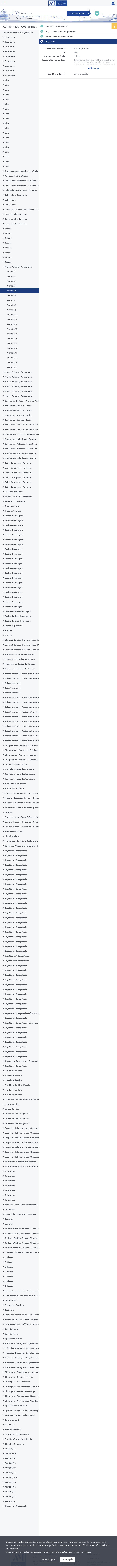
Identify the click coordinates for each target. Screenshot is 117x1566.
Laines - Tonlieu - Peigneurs (17, 1113)
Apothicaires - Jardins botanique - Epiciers (24, 1410)
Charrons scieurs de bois (16, 764)
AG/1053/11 (12, 319)
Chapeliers (10, 1209)
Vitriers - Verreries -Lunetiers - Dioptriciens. (24, 821)
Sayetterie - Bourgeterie (16, 850)
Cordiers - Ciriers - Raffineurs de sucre (22, 1324)
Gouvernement (12, 1419)
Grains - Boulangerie (14, 515)
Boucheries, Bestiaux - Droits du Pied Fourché (26, 400)
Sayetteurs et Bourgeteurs (17, 955)
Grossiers (9, 1219)
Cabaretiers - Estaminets (16, 195)
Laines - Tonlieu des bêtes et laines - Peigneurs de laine (30, 1099)
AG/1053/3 (11, 281)
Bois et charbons (12, 683)
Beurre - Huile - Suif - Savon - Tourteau (22, 1319)
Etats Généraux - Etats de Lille (18, 1439)
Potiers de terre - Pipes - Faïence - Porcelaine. (25, 817)
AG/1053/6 (11, 295)
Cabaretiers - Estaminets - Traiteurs (21, 190)
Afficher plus (94, 68)
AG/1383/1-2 (10, 1463)
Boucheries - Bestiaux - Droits (18, 405)
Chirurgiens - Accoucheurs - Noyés (20, 1391)
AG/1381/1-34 (10, 1453)
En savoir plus (48, 1559)
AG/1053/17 (12, 348)
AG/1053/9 (11, 309)
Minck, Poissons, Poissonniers (18, 266)
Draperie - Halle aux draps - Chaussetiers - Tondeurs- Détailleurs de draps (32, 1128)
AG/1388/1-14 (10, 1467)
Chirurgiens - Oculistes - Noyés (19, 1376)
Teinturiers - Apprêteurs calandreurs (21, 1166)
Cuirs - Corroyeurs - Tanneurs (18, 463)
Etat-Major (10, 1424)
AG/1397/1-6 (10, 1491)
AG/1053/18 (12, 352)
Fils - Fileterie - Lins (13, 1070)
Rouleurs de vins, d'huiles (16, 175)
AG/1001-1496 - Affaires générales (18, 32)
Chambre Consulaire (14, 1443)
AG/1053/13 (12, 329)
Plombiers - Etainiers (14, 831)
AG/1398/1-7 (10, 1496)
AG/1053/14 (12, 333)
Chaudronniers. (12, 836)
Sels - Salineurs (11, 1329)
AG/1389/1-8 (10, 1472)
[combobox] (79, 13)
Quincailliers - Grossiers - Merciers (20, 1214)
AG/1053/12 (12, 324)
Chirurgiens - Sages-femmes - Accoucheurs (24, 1372)
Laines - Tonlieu (12, 1104)
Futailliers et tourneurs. (15, 783)
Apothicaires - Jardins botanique (20, 1415)
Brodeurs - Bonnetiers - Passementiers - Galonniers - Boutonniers (32, 1204)
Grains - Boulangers (13, 549)
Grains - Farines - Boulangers (18, 611)
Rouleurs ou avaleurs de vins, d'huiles (22, 171)
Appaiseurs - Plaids (13, 1338)
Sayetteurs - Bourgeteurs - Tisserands (21, 1061)
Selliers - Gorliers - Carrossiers (18, 496)
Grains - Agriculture (14, 625)
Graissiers (9, 1309)
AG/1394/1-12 (10, 1482)
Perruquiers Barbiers (14, 1305)
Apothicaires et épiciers (16, 1405)
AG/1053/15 (12, 338)
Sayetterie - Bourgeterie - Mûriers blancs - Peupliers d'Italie (32, 1013)
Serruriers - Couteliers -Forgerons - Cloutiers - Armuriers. (30, 845)
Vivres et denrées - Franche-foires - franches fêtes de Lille (31, 640)
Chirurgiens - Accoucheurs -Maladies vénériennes (27, 1400)
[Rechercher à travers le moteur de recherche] (43, 13)
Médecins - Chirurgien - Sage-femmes (22, 1343)
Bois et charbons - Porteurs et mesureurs (23, 673)
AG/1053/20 (12, 362)
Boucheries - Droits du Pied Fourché (21, 424)
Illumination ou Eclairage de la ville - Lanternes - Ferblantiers (32, 1295)
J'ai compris (67, 1559)
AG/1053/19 (12, 357)
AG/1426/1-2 (10, 1501)
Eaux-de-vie (10, 37)
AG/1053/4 (11, 285)
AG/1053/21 (12, 367)
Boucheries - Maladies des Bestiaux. (21, 439)
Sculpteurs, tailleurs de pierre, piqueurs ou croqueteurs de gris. (32, 807)
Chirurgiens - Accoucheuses (17, 1381)
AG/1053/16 (12, 343)
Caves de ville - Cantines (16, 214)
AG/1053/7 (11, 300)
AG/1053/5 (11, 290)
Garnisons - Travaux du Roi (17, 1434)
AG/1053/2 (11, 276)
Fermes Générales (13, 1429)
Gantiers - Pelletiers (14, 491)
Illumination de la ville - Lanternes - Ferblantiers (27, 1290)
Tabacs (8, 228)
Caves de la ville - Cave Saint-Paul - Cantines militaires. (30, 209)
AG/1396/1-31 (10, 1486)
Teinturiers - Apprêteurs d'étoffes (20, 1161)
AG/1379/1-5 (10, 1448)
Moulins (8, 630)
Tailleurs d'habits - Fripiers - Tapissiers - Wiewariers (28, 1228)
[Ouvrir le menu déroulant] (3, 3)
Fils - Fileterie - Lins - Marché (17, 1085)
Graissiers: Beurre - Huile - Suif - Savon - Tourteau (27, 1314)
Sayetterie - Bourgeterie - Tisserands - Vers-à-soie (27, 1022)
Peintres (8, 812)
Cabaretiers (10, 199)
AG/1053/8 (11, 305)
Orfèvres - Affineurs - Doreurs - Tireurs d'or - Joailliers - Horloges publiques (32, 1252)
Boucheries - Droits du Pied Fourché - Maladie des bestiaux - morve (32, 434)
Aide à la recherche (27, 18)
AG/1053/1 (11, 271)
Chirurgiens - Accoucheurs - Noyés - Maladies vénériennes (31, 1396)
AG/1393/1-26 (11, 1477)
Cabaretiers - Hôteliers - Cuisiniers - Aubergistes (26, 180)
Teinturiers (10, 1171)
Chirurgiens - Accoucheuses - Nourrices (23, 1386)
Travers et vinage (13, 506)
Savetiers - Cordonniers (15, 501)
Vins (7, 80)
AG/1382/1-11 (10, 1458)
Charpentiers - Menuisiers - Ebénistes (21, 745)
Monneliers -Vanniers (14, 788)
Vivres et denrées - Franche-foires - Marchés (25, 644)
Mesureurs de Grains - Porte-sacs (20, 654)
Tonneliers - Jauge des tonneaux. (20, 769)
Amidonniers (11, 1300)
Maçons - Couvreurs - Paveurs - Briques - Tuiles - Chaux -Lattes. (32, 793)
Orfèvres (9, 1257)
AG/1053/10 (12, 314)
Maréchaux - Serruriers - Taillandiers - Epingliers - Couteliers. (32, 841)
